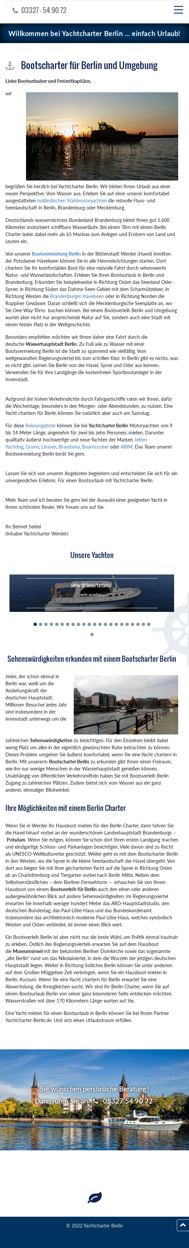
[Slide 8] (73, 624)
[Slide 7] (67, 624)
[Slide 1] (35, 624)
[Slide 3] (46, 624)
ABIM (127, 447)
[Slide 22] (148, 624)
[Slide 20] (138, 624)
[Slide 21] (143, 624)
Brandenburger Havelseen (77, 296)
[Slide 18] (127, 624)
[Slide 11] (89, 624)
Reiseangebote (40, 425)
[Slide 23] (92, 634)
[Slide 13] (100, 624)
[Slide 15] (111, 624)
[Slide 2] (40, 624)
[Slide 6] (62, 624)
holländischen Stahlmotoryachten (72, 200)
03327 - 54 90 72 (37, 10)
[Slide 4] (51, 624)
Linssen (48, 447)
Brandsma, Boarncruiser (84, 447)
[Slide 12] (94, 624)
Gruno (32, 447)
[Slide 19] (132, 624)
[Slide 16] (116, 624)
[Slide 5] (56, 624)
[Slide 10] (84, 624)
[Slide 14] (105, 624)
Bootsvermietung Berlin (56, 254)
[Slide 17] (121, 624)
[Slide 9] (78, 624)
